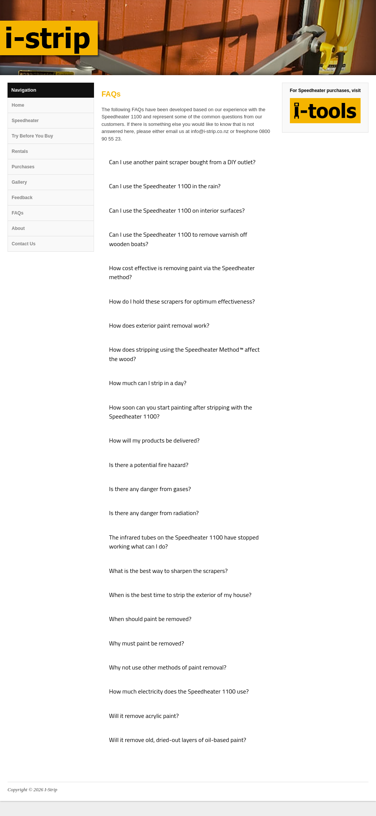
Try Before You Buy (32, 136)
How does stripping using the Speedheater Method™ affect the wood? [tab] (184, 354)
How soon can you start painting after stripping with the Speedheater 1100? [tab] (180, 412)
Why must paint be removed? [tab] (146, 643)
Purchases (23, 166)
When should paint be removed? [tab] (150, 618)
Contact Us (23, 243)
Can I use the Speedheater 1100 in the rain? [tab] (165, 185)
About (18, 228)
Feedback (22, 197)
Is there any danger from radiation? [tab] (154, 512)
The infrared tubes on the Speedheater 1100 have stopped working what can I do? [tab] (184, 542)
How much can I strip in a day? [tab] (147, 382)
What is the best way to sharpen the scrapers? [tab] (168, 570)
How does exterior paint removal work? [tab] (159, 325)
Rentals (20, 151)
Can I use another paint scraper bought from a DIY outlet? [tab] (182, 161)
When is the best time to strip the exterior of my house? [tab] (180, 594)
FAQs (17, 213)
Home (18, 105)
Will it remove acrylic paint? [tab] (144, 715)
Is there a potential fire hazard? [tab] (148, 464)
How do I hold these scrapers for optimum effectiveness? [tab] (182, 301)
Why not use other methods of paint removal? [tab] (167, 667)
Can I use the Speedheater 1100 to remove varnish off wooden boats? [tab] (178, 239)
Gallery (19, 182)
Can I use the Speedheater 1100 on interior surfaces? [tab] (177, 210)
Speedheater (25, 120)
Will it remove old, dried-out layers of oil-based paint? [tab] (177, 739)
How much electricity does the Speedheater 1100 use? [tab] (179, 691)
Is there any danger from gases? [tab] (150, 488)
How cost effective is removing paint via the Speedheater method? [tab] (182, 272)
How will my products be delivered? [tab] (154, 440)
